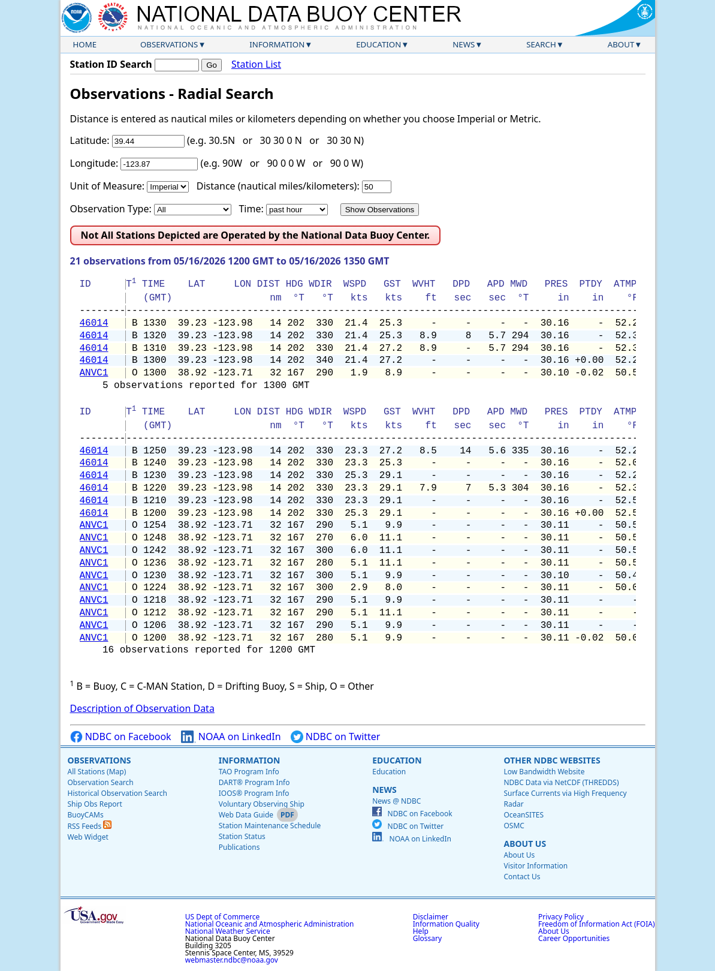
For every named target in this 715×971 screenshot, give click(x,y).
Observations (169, 44)
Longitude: (94, 163)
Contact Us (521, 876)
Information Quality (446, 924)
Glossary (427, 938)
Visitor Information (535, 866)
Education (378, 44)
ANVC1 (94, 373)
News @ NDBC (396, 801)
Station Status (242, 836)
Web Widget (88, 837)
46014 (94, 323)
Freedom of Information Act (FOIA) (596, 924)
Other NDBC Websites (551, 760)
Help (421, 931)
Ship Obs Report (95, 804)
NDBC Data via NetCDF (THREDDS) (561, 782)
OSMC (513, 825)
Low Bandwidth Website (543, 771)
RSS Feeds (90, 826)
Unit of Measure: (107, 186)
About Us (524, 843)
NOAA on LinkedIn (231, 736)
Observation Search (101, 782)
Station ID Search (111, 64)
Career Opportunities (574, 938)
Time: (251, 208)
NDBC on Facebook (120, 736)
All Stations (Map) (97, 771)
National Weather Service (227, 931)
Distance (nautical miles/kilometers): (278, 186)
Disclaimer (430, 917)
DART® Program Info (254, 782)
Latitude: (90, 140)
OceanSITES (523, 815)
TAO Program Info (249, 771)
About (621, 44)
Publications (239, 847)
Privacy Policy (561, 917)
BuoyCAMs (86, 815)
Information (276, 44)
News (463, 44)
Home (85, 44)
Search (541, 44)
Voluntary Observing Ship (261, 804)
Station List (256, 64)
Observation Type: (111, 208)
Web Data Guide (246, 815)
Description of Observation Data (142, 708)
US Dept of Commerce (222, 917)
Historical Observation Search (117, 793)
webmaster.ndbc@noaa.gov (231, 960)
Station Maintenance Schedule (270, 825)
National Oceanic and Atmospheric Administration (269, 924)
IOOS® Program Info (254, 793)
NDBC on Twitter (336, 736)
